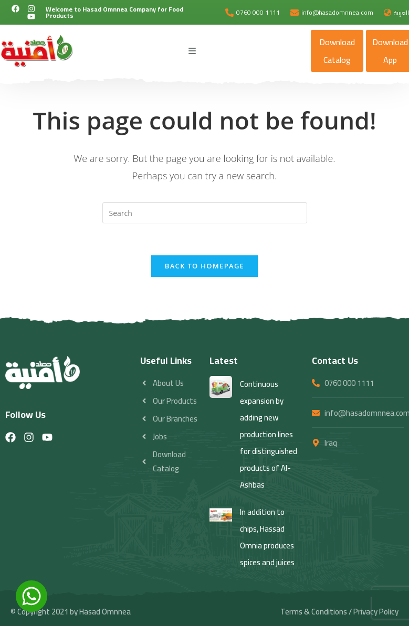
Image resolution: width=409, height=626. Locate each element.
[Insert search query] (204, 212)
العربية (401, 13)
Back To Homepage (204, 266)
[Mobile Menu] (192, 50)
